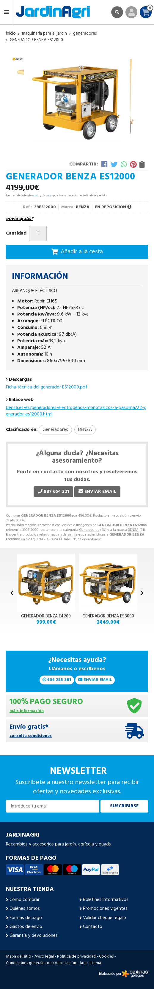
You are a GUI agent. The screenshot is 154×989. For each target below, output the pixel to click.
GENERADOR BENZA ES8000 (108, 616)
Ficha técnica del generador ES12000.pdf (46, 387)
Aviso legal (44, 956)
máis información (27, 711)
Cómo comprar (25, 899)
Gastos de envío (26, 926)
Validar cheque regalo (104, 918)
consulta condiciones (31, 736)
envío (35, 195)
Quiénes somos (25, 908)
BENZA (133, 530)
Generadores (89, 530)
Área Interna (90, 963)
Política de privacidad (76, 956)
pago (49, 195)
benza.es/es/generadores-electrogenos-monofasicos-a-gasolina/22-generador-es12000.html (76, 411)
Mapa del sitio (18, 956)
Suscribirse (124, 806)
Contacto (92, 926)
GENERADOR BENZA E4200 (46, 616)
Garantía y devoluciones (34, 935)
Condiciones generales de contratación (41, 963)
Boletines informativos (105, 899)
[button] (142, 594)
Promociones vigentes (105, 908)
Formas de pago (26, 918)
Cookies (106, 956)
